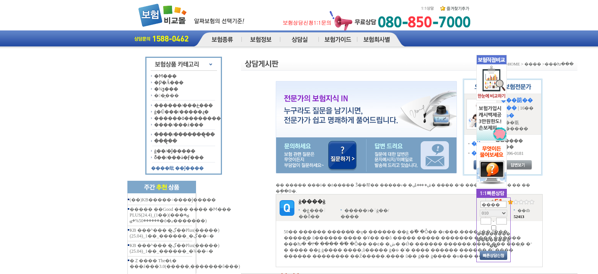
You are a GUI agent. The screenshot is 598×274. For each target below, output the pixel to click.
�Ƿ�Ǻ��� (168, 82)
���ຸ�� (165, 141)
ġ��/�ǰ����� (174, 151)
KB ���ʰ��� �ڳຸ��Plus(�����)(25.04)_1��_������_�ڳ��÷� (174, 233)
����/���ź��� (178, 124)
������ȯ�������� (187, 118)
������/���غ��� (183, 105)
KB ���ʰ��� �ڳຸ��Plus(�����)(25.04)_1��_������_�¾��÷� (174, 248)
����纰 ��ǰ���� (177, 168)
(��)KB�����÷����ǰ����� (173, 199)
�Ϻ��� (165, 76)
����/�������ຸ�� (184, 134)
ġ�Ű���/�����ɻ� (181, 112)
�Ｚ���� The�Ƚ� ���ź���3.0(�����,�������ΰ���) (185, 263)
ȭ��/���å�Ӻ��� (179, 157)
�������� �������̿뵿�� (493, 239)
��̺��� (166, 95)
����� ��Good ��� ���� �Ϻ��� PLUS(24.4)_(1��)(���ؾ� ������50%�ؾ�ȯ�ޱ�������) (180, 215)
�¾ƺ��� (166, 89)
